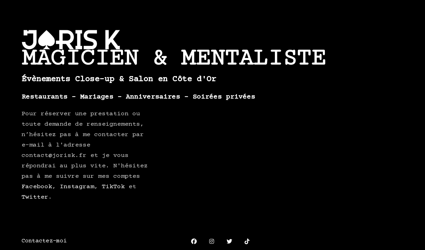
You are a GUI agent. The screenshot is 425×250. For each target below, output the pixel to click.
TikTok (113, 186)
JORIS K (71, 39)
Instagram (77, 186)
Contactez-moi (44, 241)
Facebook (37, 186)
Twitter (35, 197)
